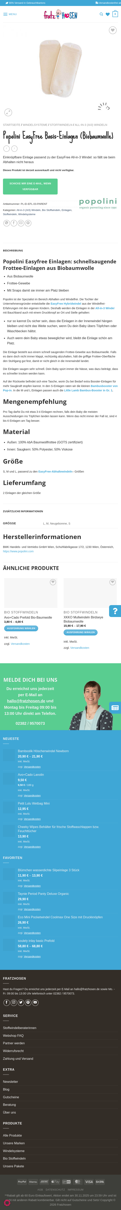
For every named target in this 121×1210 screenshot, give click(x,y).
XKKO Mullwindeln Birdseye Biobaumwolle (83, 619)
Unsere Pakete (13, 1166)
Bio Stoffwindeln (51, 210)
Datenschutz (55, 1189)
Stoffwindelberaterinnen (19, 1028)
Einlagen (67, 210)
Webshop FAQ (13, 1035)
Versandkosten (20, 643)
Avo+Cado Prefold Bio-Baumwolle (28, 617)
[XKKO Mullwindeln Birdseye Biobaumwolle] (90, 593)
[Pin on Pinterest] (28, 223)
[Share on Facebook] (14, 223)
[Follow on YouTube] (35, 1002)
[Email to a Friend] (21, 223)
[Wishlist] (108, 14)
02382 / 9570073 (30, 723)
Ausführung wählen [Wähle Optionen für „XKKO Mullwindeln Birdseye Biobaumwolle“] (81, 632)
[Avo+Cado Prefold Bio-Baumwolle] (30, 593)
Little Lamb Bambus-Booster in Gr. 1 (88, 390)
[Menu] (10, 14)
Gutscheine (11, 1097)
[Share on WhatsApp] (6, 223)
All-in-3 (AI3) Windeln (91, 124)
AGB (40, 1189)
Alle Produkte (12, 1135)
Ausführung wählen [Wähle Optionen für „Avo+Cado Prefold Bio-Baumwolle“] (21, 628)
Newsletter (10, 1081)
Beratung (9, 1104)
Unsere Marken (14, 1143)
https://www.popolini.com (18, 551)
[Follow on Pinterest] (28, 1002)
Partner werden (14, 1043)
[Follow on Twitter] (21, 1002)
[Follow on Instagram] (14, 1002)
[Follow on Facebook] (6, 1002)
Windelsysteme (35, 124)
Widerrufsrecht (13, 1051)
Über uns (9, 1112)
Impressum (76, 1189)
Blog (6, 1089)
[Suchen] (101, 14)
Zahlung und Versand (18, 1058)
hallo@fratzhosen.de (26, 701)
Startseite (11, 124)
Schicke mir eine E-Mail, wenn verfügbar (30, 186)
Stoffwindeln (61, 124)
